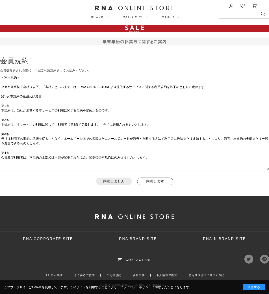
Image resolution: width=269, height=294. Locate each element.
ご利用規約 (113, 275)
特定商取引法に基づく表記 (206, 275)
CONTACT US (138, 260)
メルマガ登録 (53, 275)
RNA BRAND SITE (138, 239)
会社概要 (139, 275)
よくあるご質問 (84, 275)
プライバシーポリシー (136, 287)
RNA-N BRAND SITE (224, 239)
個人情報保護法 (166, 275)
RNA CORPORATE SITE (48, 239)
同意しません (114, 181)
